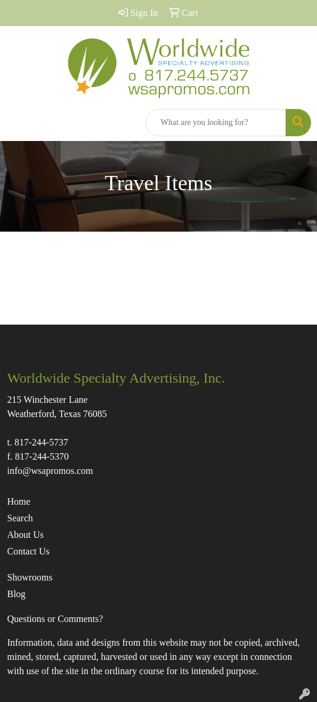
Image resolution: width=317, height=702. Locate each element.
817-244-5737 (41, 442)
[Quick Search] (215, 122)
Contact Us (28, 551)
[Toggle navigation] (18, 122)
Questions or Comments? (55, 619)
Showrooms (29, 577)
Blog (16, 594)
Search (20, 518)
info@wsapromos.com (50, 471)
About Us (25, 535)
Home (18, 501)
